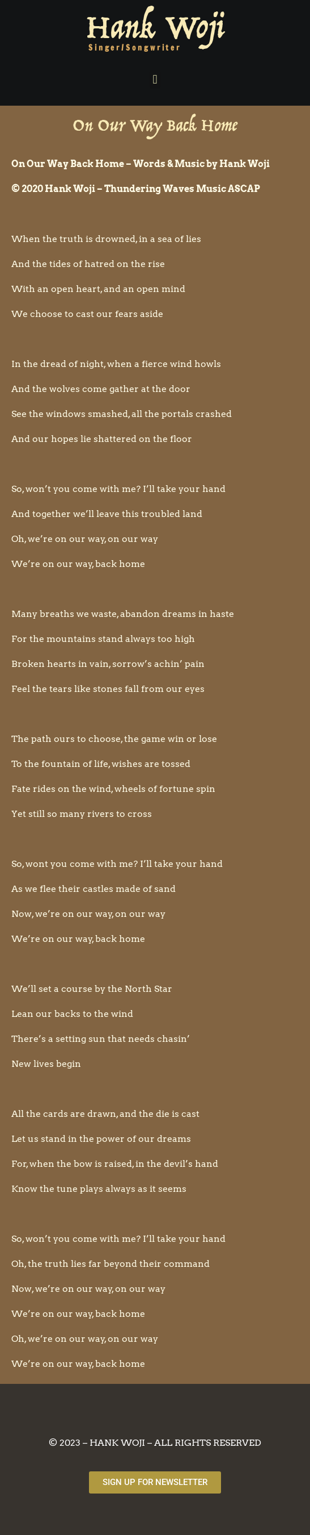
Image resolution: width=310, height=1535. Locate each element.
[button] (155, 79)
